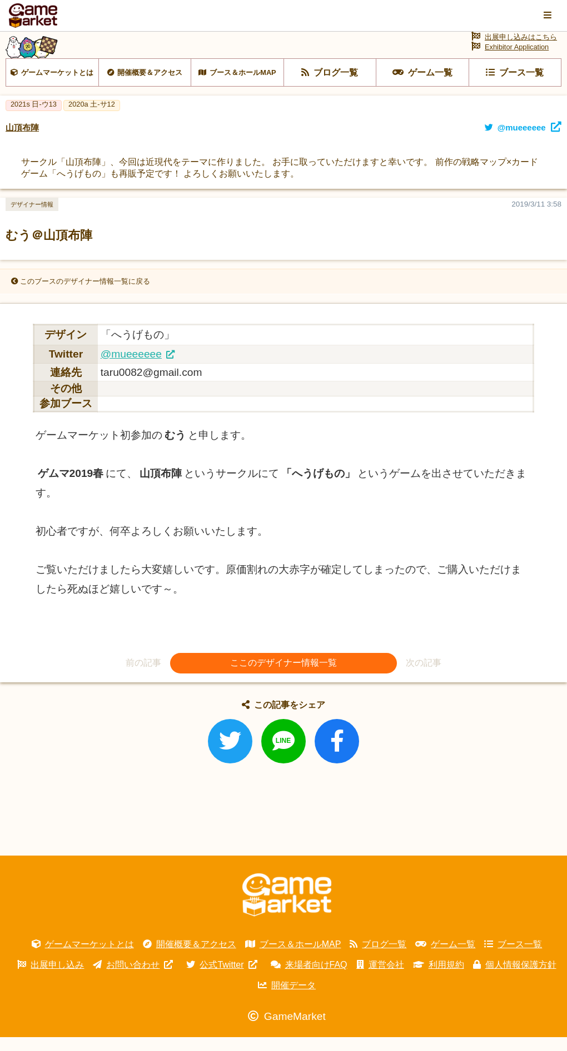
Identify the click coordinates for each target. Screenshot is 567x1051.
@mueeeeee (131, 367)
